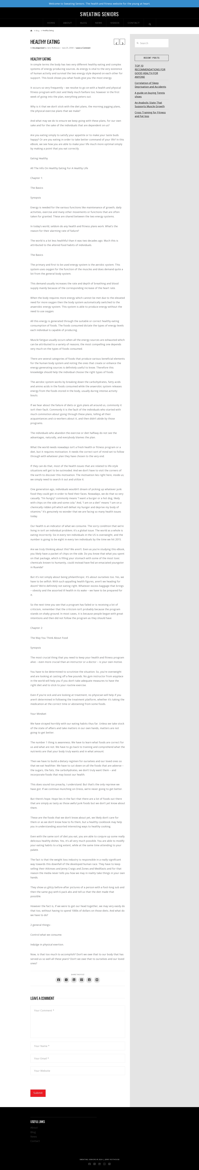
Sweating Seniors (99, 13)
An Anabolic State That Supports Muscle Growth (150, 104)
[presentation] (51, 1084)
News (33, 1136)
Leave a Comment (83, 48)
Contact (35, 1141)
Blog (33, 1132)
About (34, 1127)
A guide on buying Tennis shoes (150, 94)
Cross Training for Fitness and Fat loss (150, 114)
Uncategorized (38, 48)
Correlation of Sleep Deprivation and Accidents (150, 84)
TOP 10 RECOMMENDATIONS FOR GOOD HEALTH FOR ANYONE (150, 71)
